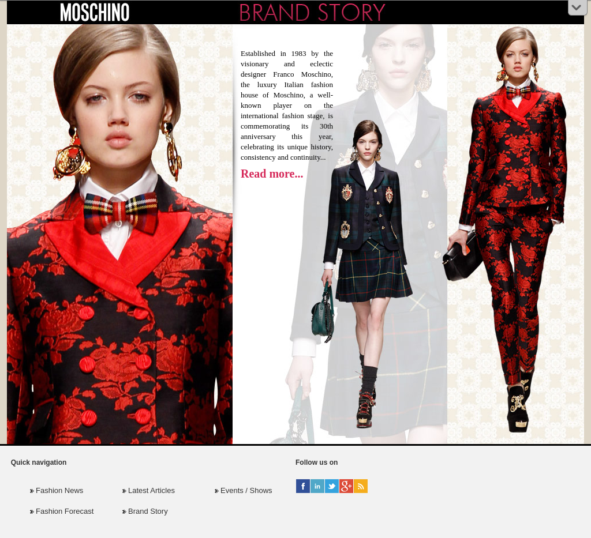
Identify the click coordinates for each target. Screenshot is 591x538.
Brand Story (148, 511)
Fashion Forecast (64, 511)
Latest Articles (151, 490)
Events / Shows (246, 490)
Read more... (272, 173)
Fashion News (59, 490)
